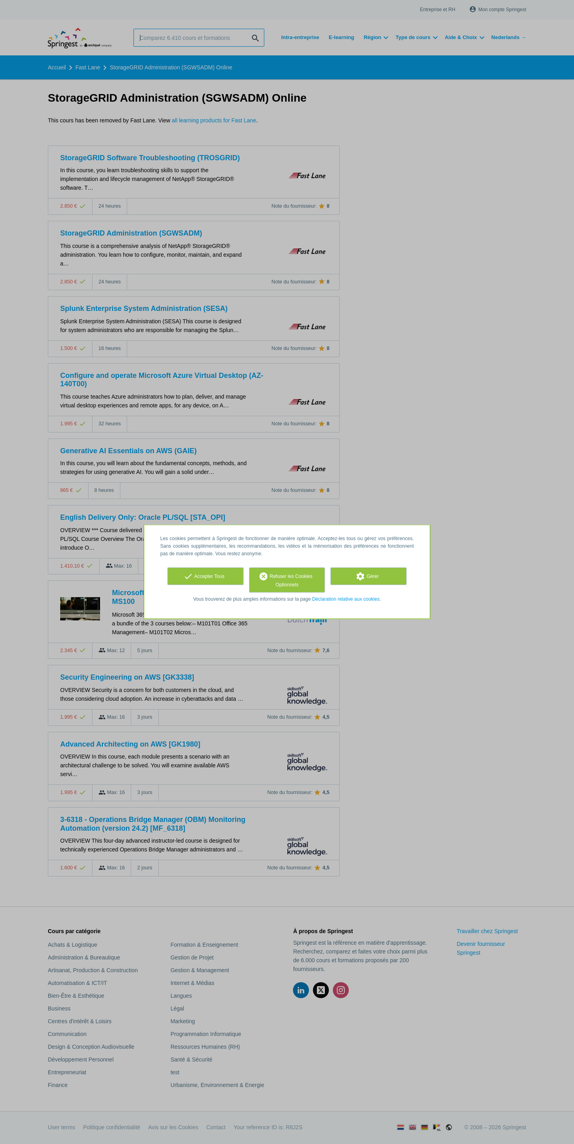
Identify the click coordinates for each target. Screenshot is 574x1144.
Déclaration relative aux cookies (345, 599)
